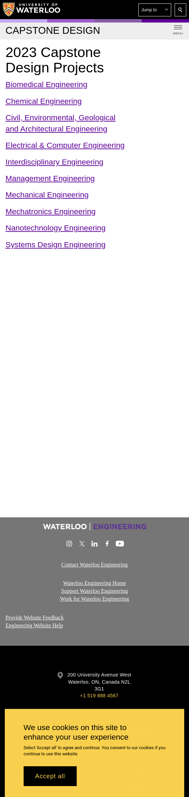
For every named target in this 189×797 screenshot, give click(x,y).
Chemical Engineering (43, 101)
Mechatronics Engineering (50, 211)
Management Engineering (50, 178)
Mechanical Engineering (47, 195)
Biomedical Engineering (46, 84)
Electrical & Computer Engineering (65, 145)
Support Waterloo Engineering (94, 591)
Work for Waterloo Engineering (94, 599)
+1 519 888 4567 (99, 695)
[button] (155, 10)
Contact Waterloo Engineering (94, 565)
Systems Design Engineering (55, 244)
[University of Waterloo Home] (32, 9)
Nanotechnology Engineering (55, 227)
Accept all (50, 776)
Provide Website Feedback (34, 617)
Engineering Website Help (34, 625)
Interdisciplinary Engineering (54, 161)
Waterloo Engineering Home (94, 583)
